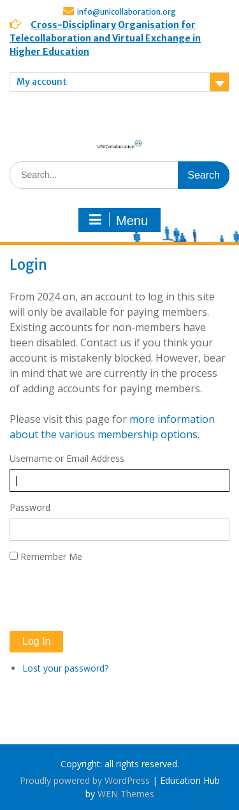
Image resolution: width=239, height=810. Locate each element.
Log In (36, 641)
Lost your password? (65, 668)
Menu (118, 220)
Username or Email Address (67, 458)
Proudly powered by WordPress (85, 780)
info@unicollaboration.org (126, 12)
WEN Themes (126, 794)
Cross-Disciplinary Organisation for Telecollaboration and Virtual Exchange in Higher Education (105, 38)
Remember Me (51, 556)
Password (30, 507)
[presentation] (106, 597)
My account (42, 81)
